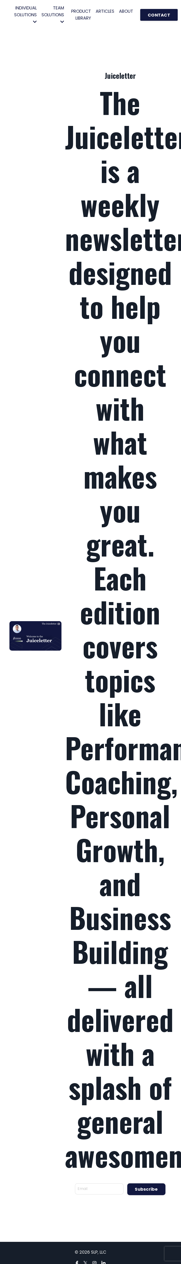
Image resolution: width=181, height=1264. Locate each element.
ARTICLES (105, 11)
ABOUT (126, 11)
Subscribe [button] (146, 1189)
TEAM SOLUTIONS (52, 14)
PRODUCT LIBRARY (81, 14)
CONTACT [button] (159, 15)
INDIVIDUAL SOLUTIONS (25, 14)
